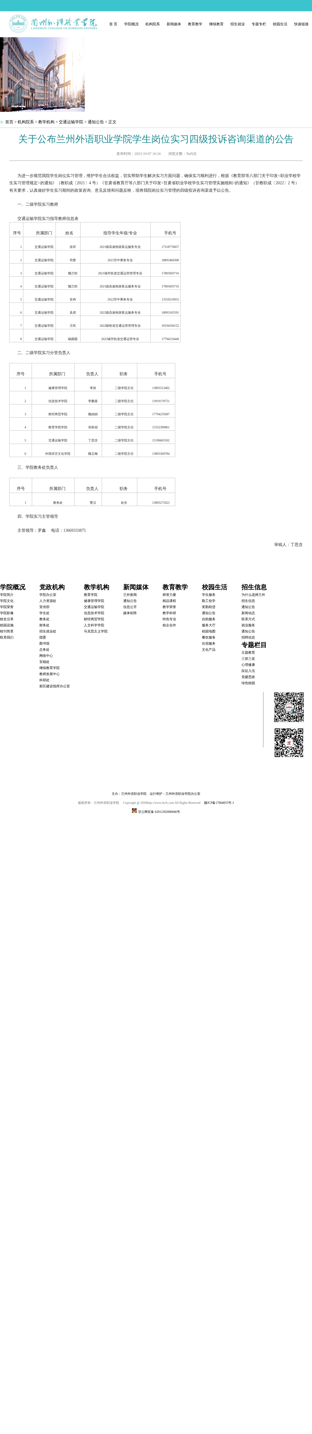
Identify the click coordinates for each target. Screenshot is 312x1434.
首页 (9, 122)
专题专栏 (259, 24)
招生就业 (237, 24)
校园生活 (280, 24)
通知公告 (96, 122)
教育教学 (195, 24)
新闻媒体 (174, 24)
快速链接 (301, 24)
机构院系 (152, 24)
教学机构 (46, 122)
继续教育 (216, 24)
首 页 (113, 24)
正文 (112, 122)
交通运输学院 (71, 122)
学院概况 (131, 24)
